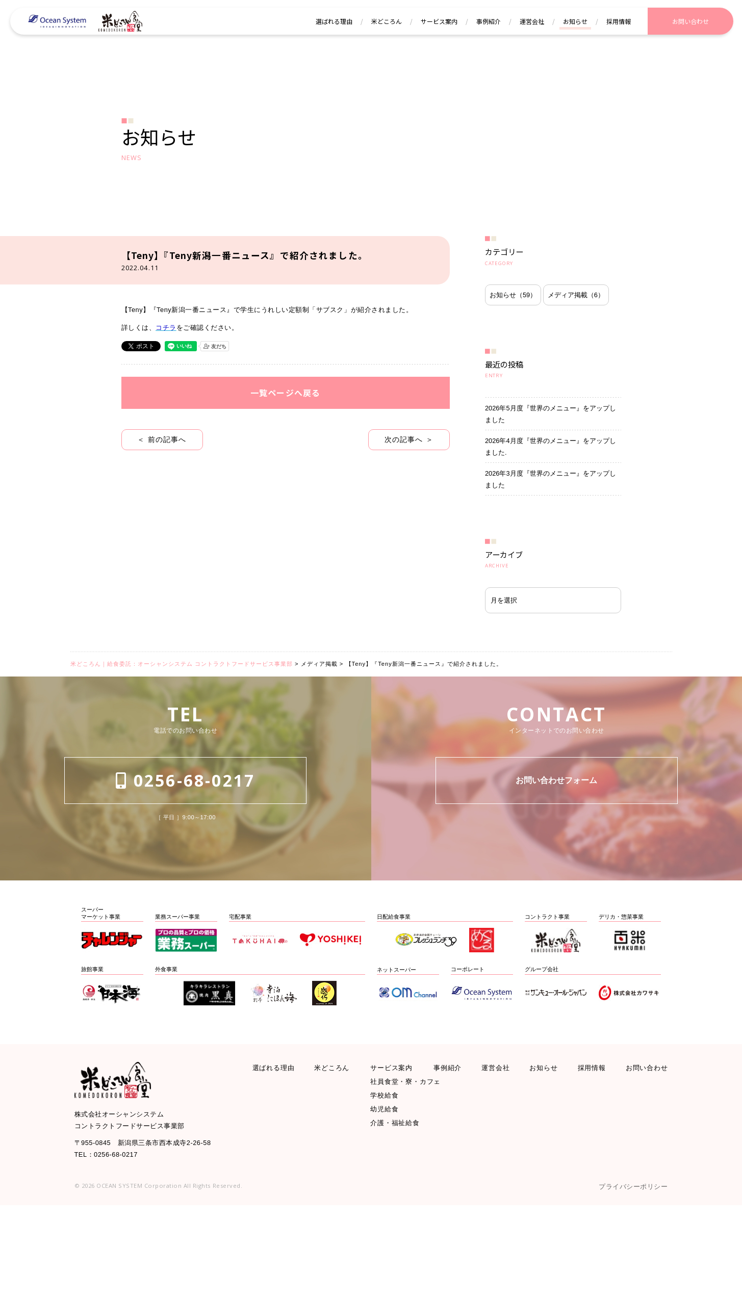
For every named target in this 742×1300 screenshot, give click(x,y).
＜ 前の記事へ (162, 480)
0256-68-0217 (185, 875)
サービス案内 (396, 1148)
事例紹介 (451, 1148)
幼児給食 (387, 1200)
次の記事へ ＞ (408, 480)
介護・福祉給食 (400, 1217)
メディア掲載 (524, 334)
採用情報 (588, 1148)
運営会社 (496, 1148)
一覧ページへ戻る (285, 430)
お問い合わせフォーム (556, 875)
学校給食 (387, 1183)
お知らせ (519, 303)
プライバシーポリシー (625, 1279)
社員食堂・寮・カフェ (413, 1165)
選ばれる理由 (278, 1148)
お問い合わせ (642, 1148)
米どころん (337, 1148)
